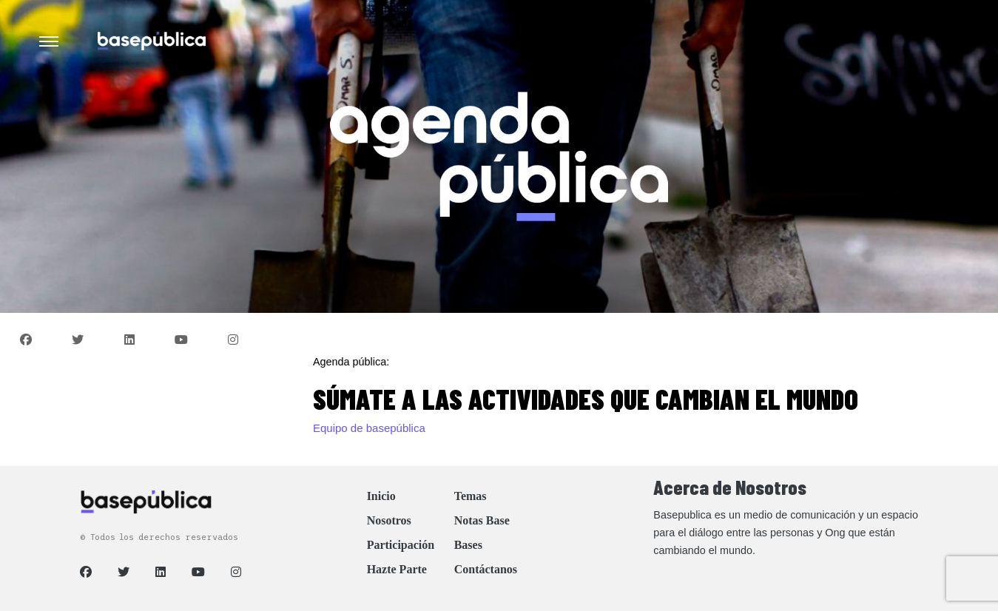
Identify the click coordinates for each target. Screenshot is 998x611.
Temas (470, 496)
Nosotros (389, 520)
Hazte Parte (397, 569)
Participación (401, 545)
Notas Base (482, 520)
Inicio (381, 496)
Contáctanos (485, 569)
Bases (468, 545)
